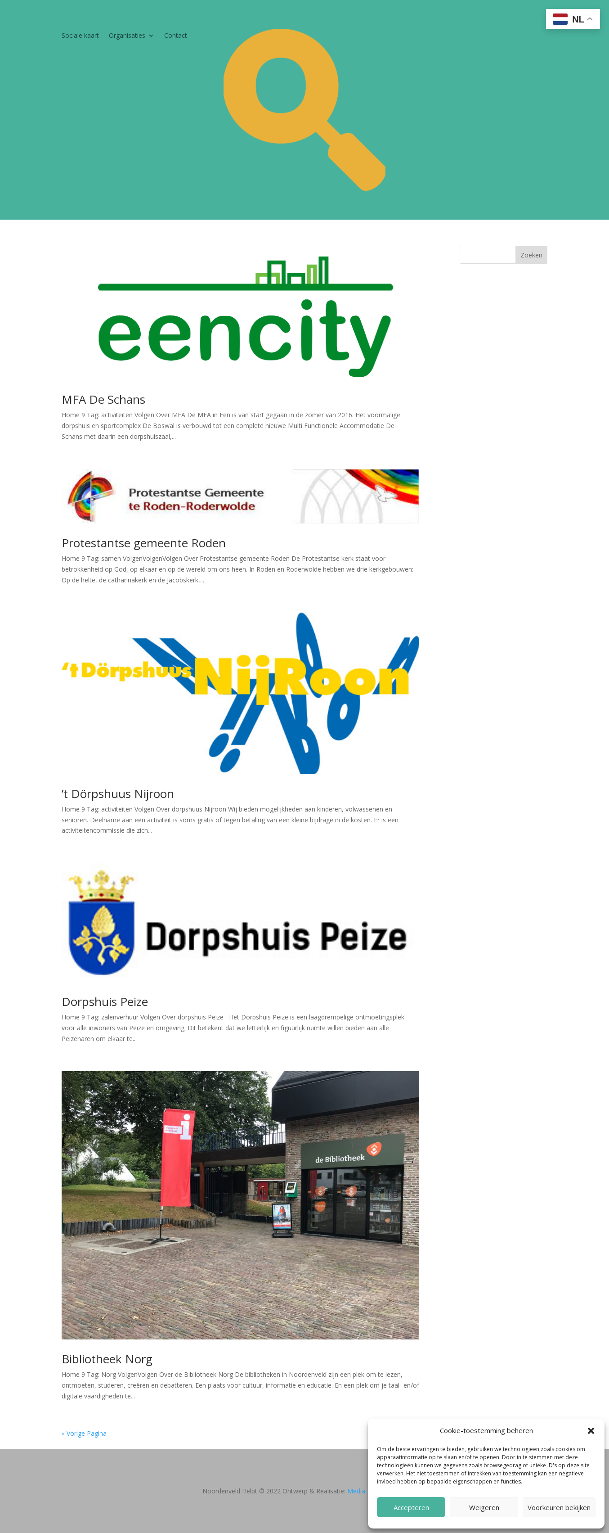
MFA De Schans (103, 399)
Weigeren (484, 1507)
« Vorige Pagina (84, 1433)
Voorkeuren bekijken (559, 1507)
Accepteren (411, 1507)
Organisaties (127, 36)
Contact (175, 36)
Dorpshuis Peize (105, 1001)
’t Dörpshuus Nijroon (118, 793)
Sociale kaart (80, 36)
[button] (591, 1430)
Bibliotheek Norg (107, 1359)
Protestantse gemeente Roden (144, 543)
